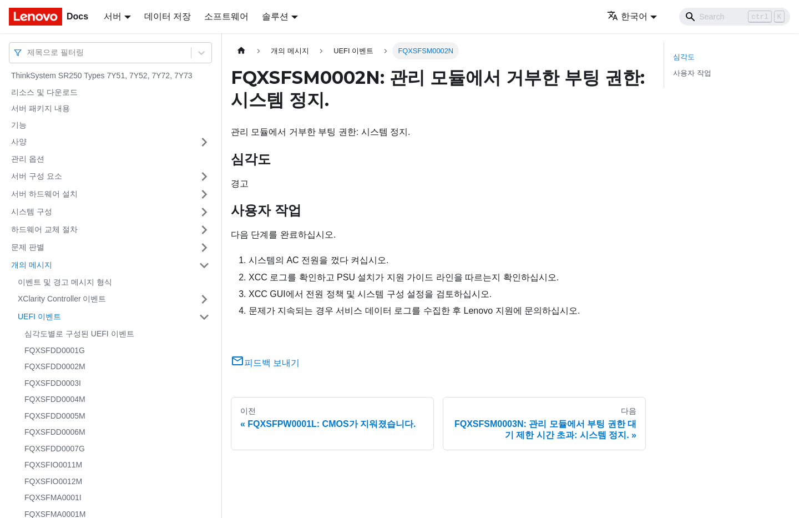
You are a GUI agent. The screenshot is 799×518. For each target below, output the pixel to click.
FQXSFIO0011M (53, 464)
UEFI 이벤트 (39, 316)
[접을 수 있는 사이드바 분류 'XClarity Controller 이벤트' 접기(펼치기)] (204, 299)
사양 (19, 141)
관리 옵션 (27, 158)
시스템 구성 (31, 211)
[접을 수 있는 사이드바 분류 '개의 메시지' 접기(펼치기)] (204, 265)
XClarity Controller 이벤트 (62, 298)
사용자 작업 (692, 73)
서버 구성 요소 (36, 176)
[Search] (734, 17)
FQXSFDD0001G (54, 350)
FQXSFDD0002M (54, 366)
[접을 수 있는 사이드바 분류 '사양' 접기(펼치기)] (204, 142)
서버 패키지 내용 (40, 108)
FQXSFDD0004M (54, 399)
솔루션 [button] (275, 16)
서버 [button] (113, 16)
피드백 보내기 (265, 363)
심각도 (684, 57)
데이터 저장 (167, 16)
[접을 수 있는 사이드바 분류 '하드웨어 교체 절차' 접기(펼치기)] (204, 230)
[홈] (241, 50)
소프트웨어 (226, 16)
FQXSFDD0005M (54, 415)
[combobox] (28, 52)
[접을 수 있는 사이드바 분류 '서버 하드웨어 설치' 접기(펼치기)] (204, 194)
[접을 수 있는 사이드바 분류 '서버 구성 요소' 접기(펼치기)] (204, 176)
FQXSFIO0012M (53, 481)
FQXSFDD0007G (54, 448)
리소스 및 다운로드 (44, 92)
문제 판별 (27, 247)
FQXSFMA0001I (53, 497)
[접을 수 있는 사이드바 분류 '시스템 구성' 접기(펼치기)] (204, 212)
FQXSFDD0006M (54, 432)
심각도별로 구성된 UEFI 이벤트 (79, 333)
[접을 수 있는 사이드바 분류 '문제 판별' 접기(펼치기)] (204, 248)
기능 (19, 124)
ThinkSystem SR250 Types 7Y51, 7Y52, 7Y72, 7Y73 (102, 75)
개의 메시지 (31, 264)
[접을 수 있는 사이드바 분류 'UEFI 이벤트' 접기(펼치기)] (204, 317)
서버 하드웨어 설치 (44, 193)
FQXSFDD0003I (52, 383)
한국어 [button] (627, 16)
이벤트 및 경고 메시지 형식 (65, 282)
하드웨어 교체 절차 (44, 229)
